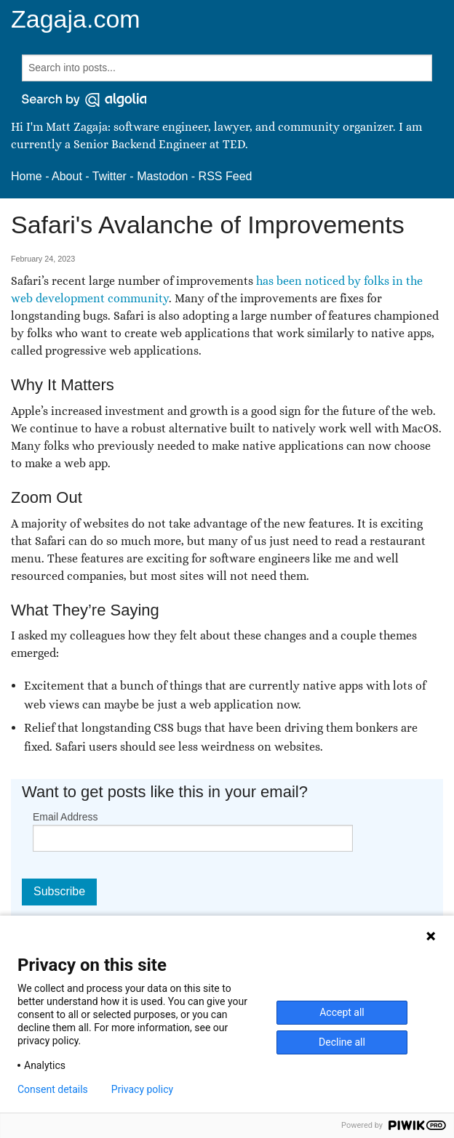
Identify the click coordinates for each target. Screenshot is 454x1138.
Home (26, 176)
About (67, 176)
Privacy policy (142, 1089)
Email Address (65, 817)
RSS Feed (225, 176)
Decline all (342, 1042)
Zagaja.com (75, 19)
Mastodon (162, 176)
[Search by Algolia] (84, 100)
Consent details (52, 1089)
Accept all (342, 1012)
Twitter (109, 176)
